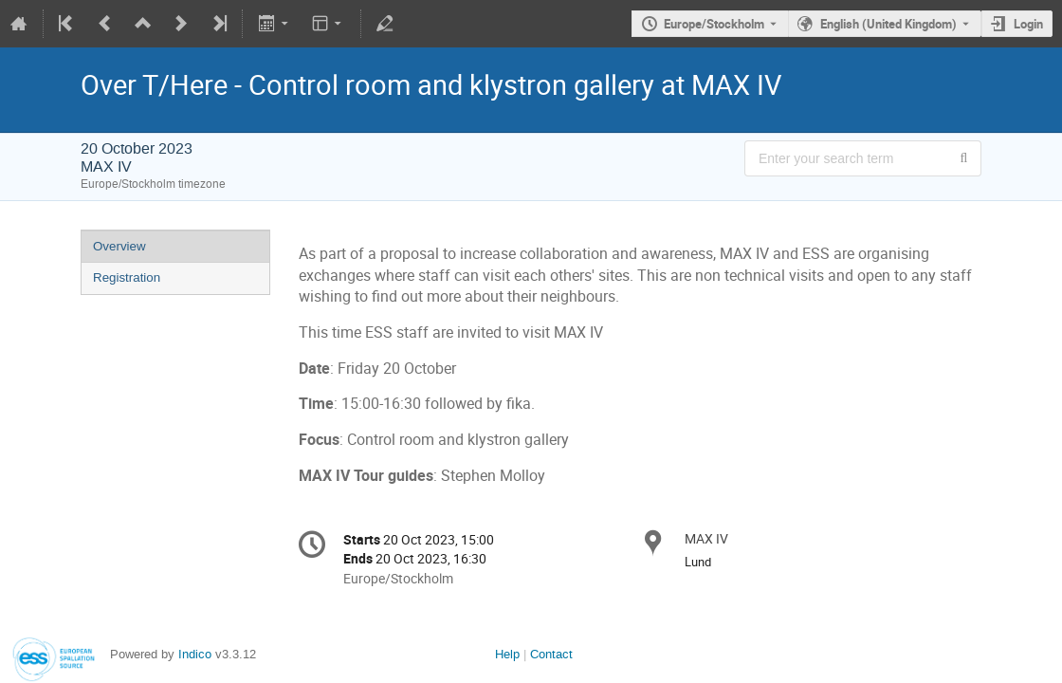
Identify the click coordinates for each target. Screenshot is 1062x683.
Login (1028, 23)
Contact (551, 654)
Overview (119, 246)
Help (507, 654)
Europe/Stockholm (714, 23)
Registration (126, 277)
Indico (194, 654)
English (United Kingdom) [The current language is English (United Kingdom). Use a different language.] (888, 23)
